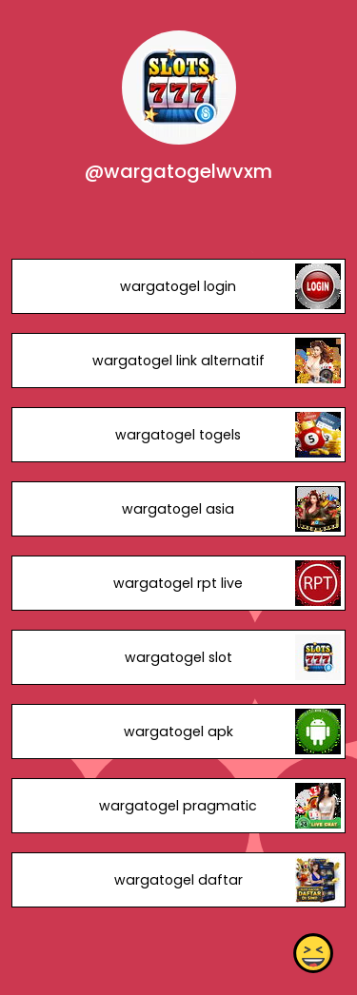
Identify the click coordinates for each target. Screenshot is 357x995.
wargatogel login (178, 286)
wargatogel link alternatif (178, 360)
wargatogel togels (178, 434)
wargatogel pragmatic (178, 805)
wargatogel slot (178, 657)
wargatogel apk (178, 731)
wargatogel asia (178, 508)
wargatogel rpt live (178, 583)
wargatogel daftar (178, 879)
